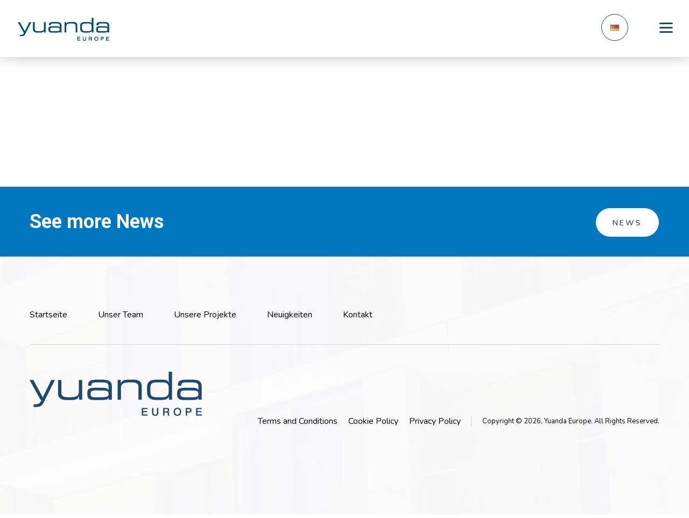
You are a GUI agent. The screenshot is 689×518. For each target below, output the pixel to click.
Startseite (48, 315)
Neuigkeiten (289, 315)
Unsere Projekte (205, 315)
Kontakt (357, 315)
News (627, 223)
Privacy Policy (435, 421)
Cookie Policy (373, 421)
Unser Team (120, 315)
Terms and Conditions (298, 421)
